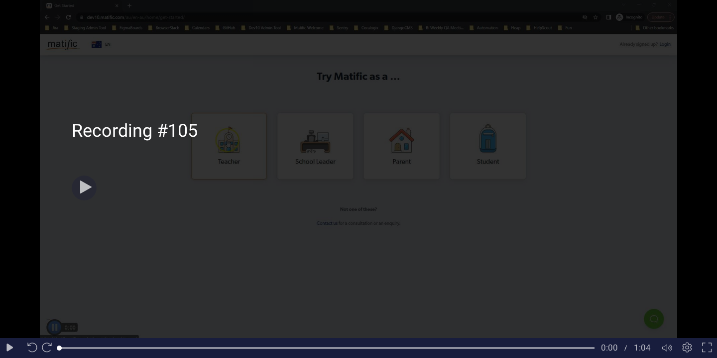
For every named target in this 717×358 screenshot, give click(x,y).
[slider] (327, 348)
